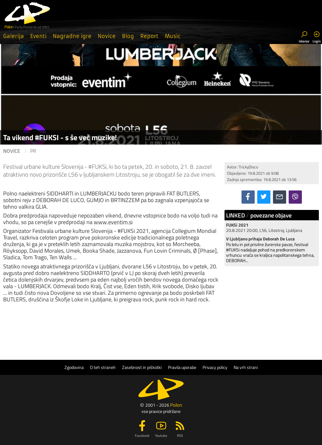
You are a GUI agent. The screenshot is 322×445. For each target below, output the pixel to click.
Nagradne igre (72, 36)
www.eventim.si (113, 222)
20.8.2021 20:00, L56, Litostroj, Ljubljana (264, 228)
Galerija (13, 36)
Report (149, 36)
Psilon (176, 405)
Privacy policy (215, 367)
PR (33, 151)
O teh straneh (103, 367)
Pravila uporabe (182, 367)
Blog (128, 36)
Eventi (38, 36)
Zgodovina (74, 367)
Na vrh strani (246, 367)
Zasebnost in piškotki (142, 367)
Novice (107, 36)
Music (172, 36)
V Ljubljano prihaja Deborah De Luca (260, 238)
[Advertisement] (272, 310)
